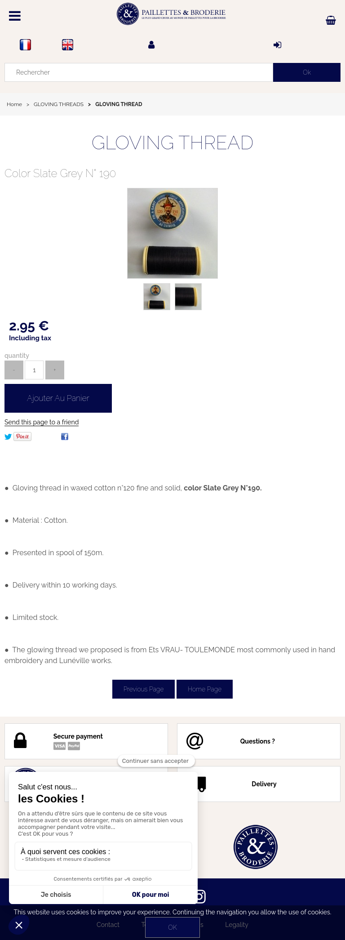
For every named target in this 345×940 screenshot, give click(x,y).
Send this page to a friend (41, 422)
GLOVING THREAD (173, 143)
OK (172, 927)
